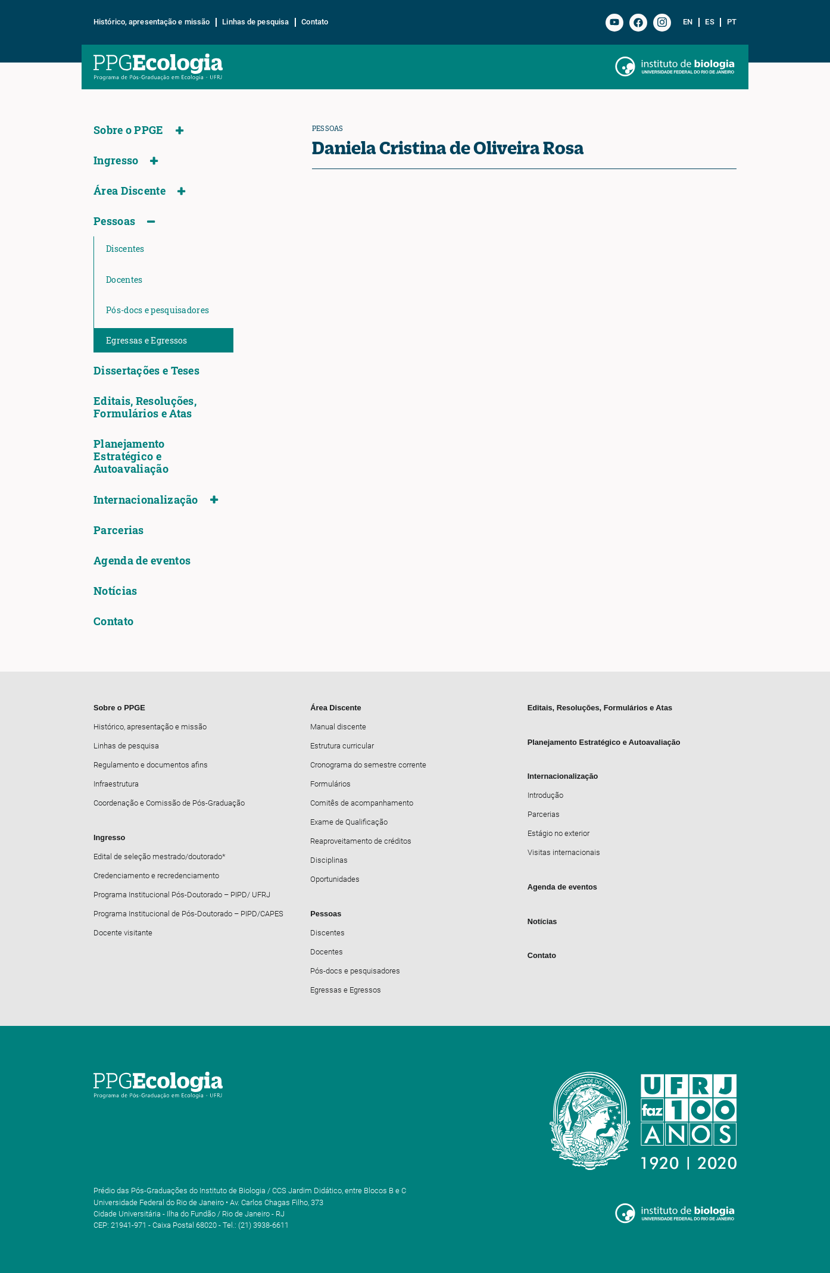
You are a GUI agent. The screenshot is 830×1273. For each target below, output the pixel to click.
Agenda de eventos (142, 560)
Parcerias (118, 530)
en (687, 22)
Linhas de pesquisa (255, 22)
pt (732, 22)
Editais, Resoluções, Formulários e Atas (144, 407)
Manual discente (338, 726)
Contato (314, 22)
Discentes (125, 248)
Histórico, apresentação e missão (151, 22)
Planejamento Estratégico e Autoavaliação (131, 456)
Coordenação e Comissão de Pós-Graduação (169, 802)
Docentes (124, 279)
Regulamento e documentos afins (150, 764)
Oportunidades (335, 879)
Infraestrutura (116, 783)
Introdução (545, 795)
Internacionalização (145, 500)
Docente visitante (122, 932)
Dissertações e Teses (146, 370)
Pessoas (114, 221)
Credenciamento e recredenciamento (156, 875)
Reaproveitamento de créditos (360, 841)
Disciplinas (329, 860)
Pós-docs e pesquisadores (157, 310)
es (709, 22)
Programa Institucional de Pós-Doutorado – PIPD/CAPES (188, 913)
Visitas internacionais (564, 852)
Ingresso (115, 160)
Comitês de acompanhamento (361, 802)
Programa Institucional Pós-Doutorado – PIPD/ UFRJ (181, 894)
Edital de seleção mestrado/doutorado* (159, 856)
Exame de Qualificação (349, 822)
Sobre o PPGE (128, 130)
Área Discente (129, 191)
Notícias (115, 591)
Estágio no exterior (558, 833)
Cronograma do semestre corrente (368, 764)
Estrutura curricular (342, 745)
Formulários (330, 783)
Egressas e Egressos (147, 340)
